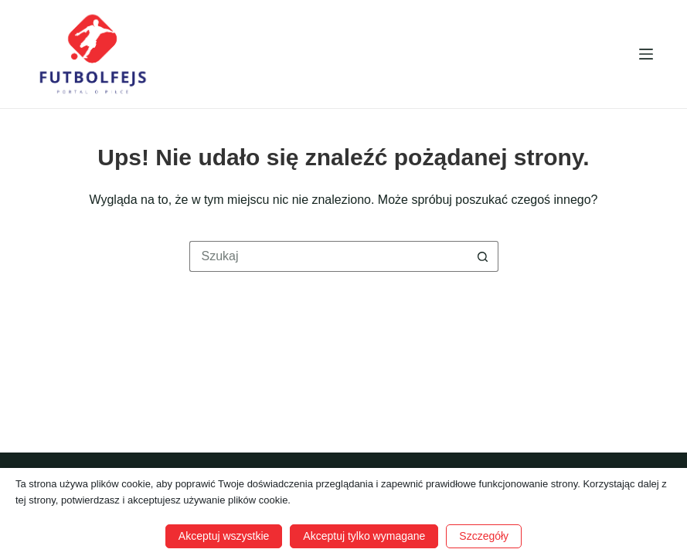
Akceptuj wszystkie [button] (224, 536)
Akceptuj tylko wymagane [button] (364, 536)
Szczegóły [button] (483, 536)
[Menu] (646, 54)
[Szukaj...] (328, 256)
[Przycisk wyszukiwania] (483, 256)
